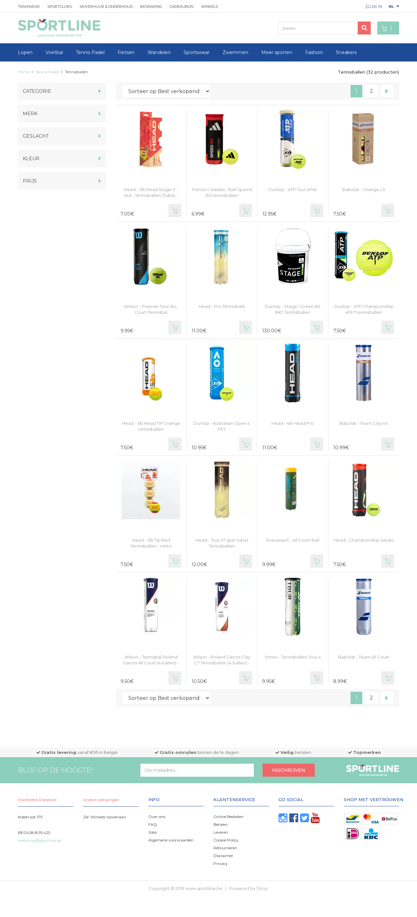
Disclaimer (223, 855)
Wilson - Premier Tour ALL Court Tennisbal (151, 309)
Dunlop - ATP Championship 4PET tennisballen (363, 309)
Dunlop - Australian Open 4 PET (222, 426)
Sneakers (346, 52)
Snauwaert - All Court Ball (292, 540)
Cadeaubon (182, 6)
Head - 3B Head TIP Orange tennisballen (151, 426)
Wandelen (159, 52)
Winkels (209, 6)
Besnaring (151, 6)
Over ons (156, 816)
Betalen (220, 824)
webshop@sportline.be (39, 840)
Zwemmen (235, 52)
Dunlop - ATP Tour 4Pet (292, 189)
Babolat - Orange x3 (363, 189)
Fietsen (126, 52)
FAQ (152, 824)
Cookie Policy (225, 840)
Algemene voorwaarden (171, 840)
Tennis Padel (90, 52)
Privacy (220, 863)
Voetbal (54, 52)
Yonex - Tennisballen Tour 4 (292, 657)
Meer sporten (276, 52)
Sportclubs (59, 6)
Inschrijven (288, 770)
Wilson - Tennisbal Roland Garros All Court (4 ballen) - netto (151, 662)
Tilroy (261, 888)
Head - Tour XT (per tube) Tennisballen (221, 543)
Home (23, 71)
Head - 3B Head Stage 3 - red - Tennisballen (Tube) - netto (151, 195)
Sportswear (196, 52)
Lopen (25, 52)
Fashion (314, 52)
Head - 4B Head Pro (292, 423)
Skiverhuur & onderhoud (106, 6)
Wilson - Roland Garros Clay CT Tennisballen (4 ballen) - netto (222, 662)
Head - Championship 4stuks (364, 540)
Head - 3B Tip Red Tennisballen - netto (151, 543)
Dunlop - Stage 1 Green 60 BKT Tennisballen (292, 309)
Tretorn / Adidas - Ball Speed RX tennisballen (222, 192)
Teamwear (29, 6)
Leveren (220, 832)
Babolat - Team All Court (363, 657)
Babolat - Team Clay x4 (363, 423)
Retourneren (225, 847)
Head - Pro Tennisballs (222, 306)
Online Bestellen (228, 816)
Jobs (152, 832)
